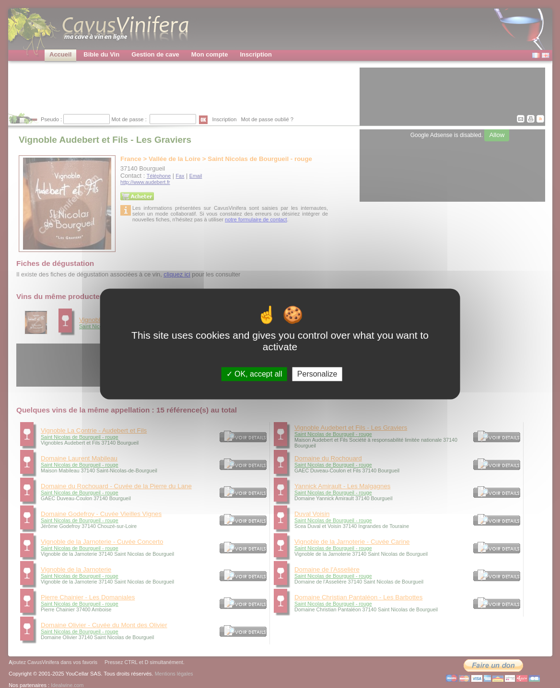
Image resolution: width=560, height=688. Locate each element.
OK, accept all (254, 374)
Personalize (317, 374)
